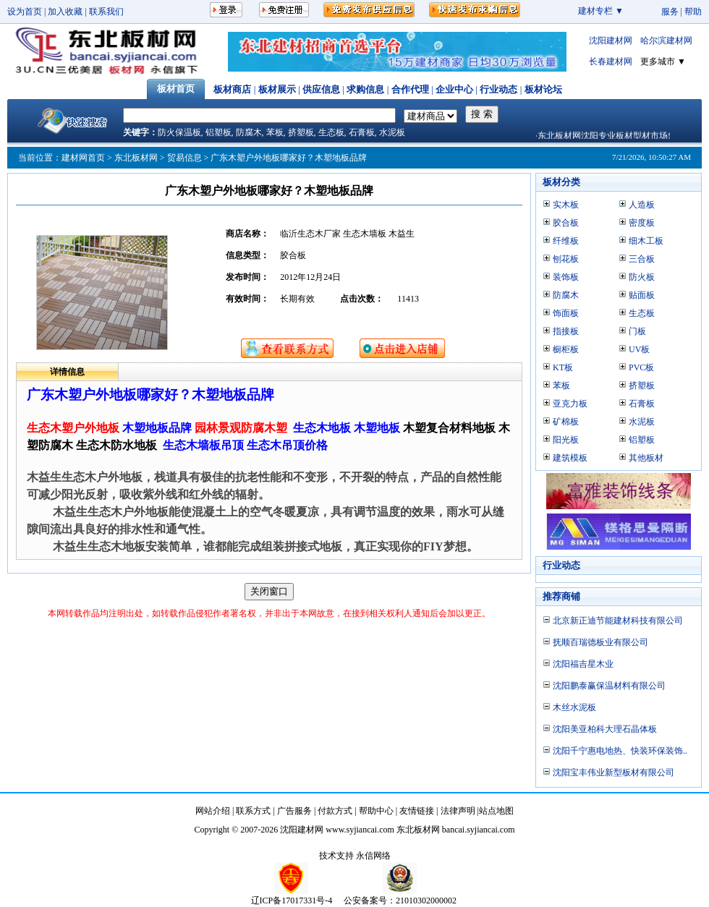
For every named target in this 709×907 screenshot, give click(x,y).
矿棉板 (566, 422)
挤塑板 (301, 132)
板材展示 (277, 89)
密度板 (642, 223)
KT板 (563, 367)
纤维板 (566, 241)
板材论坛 (543, 89)
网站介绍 (212, 811)
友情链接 (416, 811)
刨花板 (566, 259)
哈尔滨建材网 (666, 40)
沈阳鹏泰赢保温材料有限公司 (609, 686)
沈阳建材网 (610, 40)
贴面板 (642, 295)
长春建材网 (610, 61)
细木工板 (646, 241)
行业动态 (498, 89)
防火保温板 (179, 132)
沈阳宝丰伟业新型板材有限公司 (613, 772)
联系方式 (253, 811)
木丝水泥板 (574, 707)
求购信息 (365, 89)
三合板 (642, 259)
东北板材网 (136, 158)
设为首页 (24, 12)
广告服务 (294, 811)
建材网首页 (83, 158)
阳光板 (566, 440)
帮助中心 (376, 811)
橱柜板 (566, 349)
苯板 (275, 132)
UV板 (639, 349)
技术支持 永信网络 (355, 856)
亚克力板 (570, 404)
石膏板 (362, 132)
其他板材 (646, 458)
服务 (670, 12)
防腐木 (249, 132)
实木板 (566, 205)
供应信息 (321, 89)
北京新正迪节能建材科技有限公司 (618, 621)
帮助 (693, 12)
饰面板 (566, 313)
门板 (637, 331)
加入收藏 (65, 12)
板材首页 (176, 88)
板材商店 (232, 89)
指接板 (566, 331)
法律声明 (458, 811)
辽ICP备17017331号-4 (292, 900)
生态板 (331, 132)
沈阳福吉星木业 (583, 664)
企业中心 (454, 89)
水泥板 (392, 132)
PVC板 (641, 367)
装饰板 (566, 277)
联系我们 (106, 12)
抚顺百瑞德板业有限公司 (600, 642)
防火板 (642, 277)
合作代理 (410, 89)
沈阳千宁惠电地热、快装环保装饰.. (620, 751)
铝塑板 (218, 132)
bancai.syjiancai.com (478, 830)
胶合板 (566, 223)
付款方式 (335, 811)
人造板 (642, 205)
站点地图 (496, 811)
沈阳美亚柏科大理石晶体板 (605, 729)
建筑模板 (570, 458)
